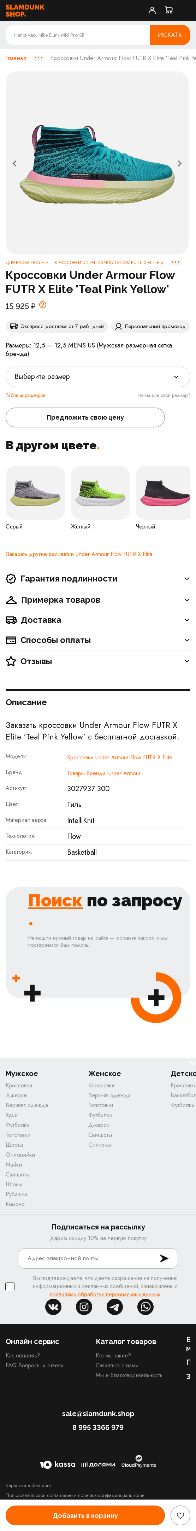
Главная (15, 58)
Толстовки (18, 1135)
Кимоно (15, 1204)
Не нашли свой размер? (164, 395)
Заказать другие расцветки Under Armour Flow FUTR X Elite (79, 554)
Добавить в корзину (85, 1515)
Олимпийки (20, 1155)
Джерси (16, 1095)
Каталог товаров (126, 1341)
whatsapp (145, 1307)
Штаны (14, 1184)
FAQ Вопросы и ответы (34, 1365)
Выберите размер (42, 377)
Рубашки (16, 1194)
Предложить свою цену (85, 417)
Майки (14, 1165)
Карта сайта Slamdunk (29, 1485)
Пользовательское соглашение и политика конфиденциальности (75, 1495)
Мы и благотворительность (129, 1375)
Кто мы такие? (113, 1355)
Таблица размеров (25, 395)
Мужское (22, 1074)
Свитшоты (17, 1174)
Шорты (14, 1145)
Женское (104, 1074)
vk (53, 1307)
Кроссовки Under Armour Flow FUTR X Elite (119, 757)
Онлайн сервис (32, 1341)
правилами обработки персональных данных (105, 1294)
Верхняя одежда (27, 1105)
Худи (12, 1115)
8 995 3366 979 (98, 1427)
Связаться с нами (117, 1365)
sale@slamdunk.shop (98, 1413)
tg (115, 1307)
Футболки (18, 1125)
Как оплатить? (23, 1355)
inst (84, 1307)
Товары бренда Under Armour (104, 773)
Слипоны (99, 1145)
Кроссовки (19, 1085)
